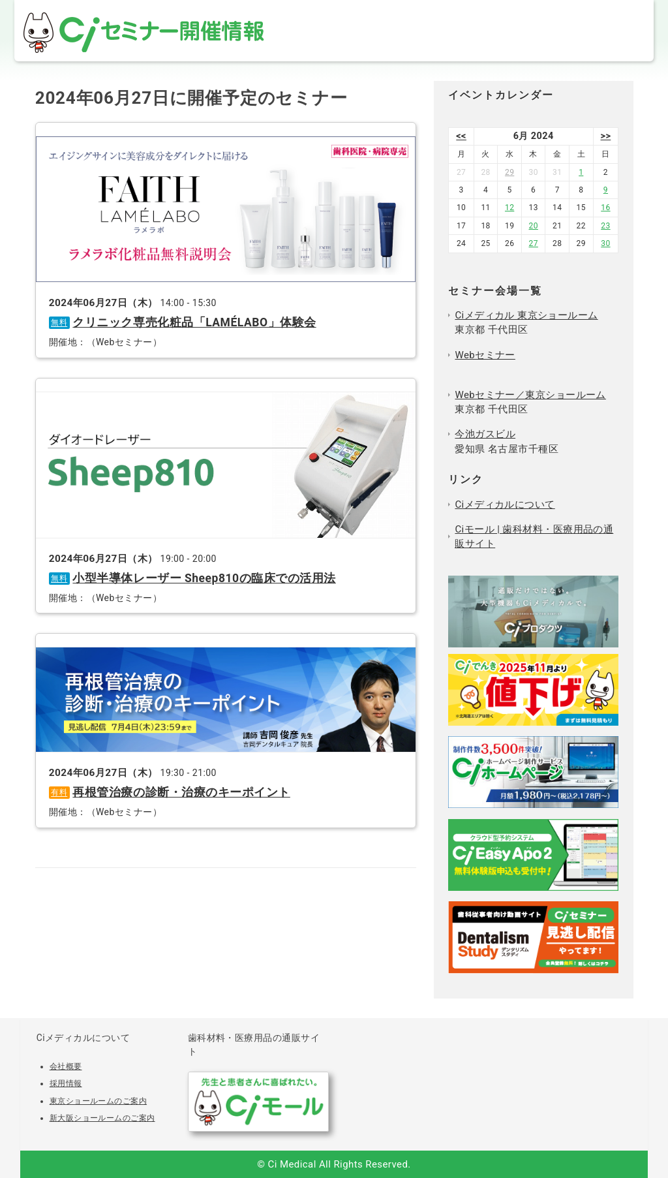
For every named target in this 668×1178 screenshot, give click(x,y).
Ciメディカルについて (504, 504)
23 (605, 225)
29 (509, 172)
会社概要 (66, 1066)
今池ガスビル (485, 434)
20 (533, 225)
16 (605, 207)
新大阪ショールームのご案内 (102, 1118)
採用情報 (66, 1083)
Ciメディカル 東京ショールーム (526, 315)
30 (605, 243)
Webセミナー (485, 355)
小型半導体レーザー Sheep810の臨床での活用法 (203, 578)
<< (461, 136)
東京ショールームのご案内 (98, 1101)
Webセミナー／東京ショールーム (530, 395)
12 (509, 207)
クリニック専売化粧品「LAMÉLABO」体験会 (194, 322)
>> (606, 136)
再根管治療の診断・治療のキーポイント (181, 792)
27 (533, 243)
